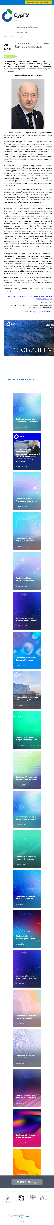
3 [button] (30, 1206)
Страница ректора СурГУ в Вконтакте (37, 312)
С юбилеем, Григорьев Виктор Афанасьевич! (17, 37)
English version (19, 32)
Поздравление (9, 56)
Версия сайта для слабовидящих (27, 27)
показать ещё (24, 1182)
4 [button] (33, 1206)
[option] (11, 1198)
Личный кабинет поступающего (38, 2)
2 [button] (27, 1206)
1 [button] (24, 1206)
